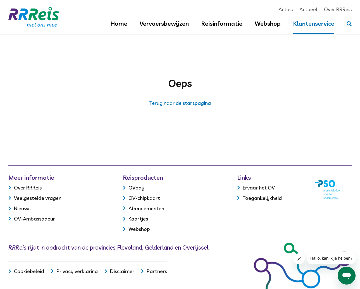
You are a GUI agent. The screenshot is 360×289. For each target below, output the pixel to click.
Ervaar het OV (259, 187)
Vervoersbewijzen (164, 23)
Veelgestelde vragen (37, 198)
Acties (285, 9)
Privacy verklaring (77, 271)
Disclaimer (122, 271)
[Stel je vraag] (349, 24)
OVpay (136, 187)
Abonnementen (146, 208)
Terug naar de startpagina (180, 103)
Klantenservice (313, 23)
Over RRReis (338, 9)
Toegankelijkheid (262, 198)
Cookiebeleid (29, 271)
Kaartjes (138, 218)
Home (118, 23)
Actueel (308, 9)
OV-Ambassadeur (34, 218)
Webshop (268, 23)
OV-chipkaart (144, 198)
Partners (157, 271)
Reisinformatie (221, 23)
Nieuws (22, 208)
